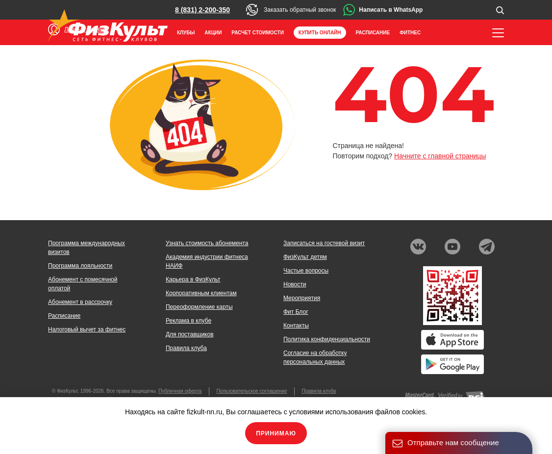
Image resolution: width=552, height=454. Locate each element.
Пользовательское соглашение (251, 391)
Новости (294, 284)
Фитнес (410, 32)
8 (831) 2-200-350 (202, 10)
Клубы (186, 32)
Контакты (296, 325)
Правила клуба (186, 348)
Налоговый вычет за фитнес (86, 329)
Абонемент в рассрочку (80, 302)
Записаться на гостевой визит (324, 243)
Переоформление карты (199, 306)
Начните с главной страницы (440, 156)
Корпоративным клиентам (201, 293)
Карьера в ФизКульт (193, 279)
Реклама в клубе (188, 320)
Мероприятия (301, 298)
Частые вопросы (305, 270)
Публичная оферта (179, 391)
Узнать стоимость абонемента (207, 243)
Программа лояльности (80, 265)
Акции (213, 32)
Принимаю (276, 433)
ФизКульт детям (305, 256)
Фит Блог (295, 311)
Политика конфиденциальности (326, 339)
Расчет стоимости (257, 32)
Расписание (373, 32)
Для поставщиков (190, 334)
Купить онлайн (320, 32)
